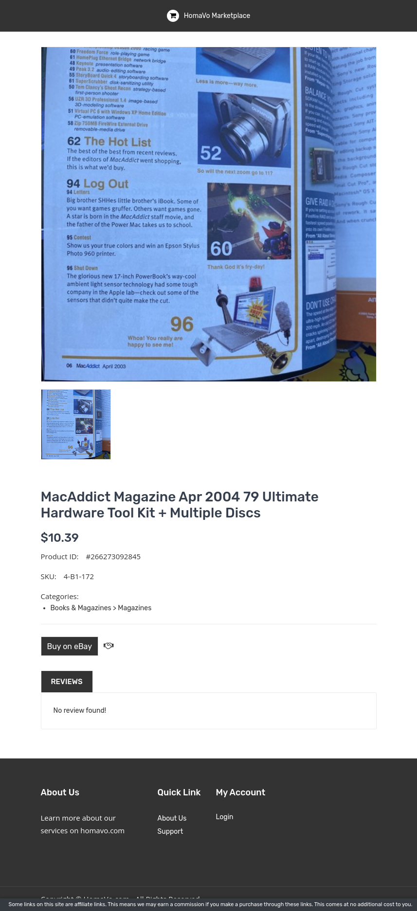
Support (170, 831)
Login (225, 817)
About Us (172, 818)
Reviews (67, 681)
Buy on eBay (69, 646)
